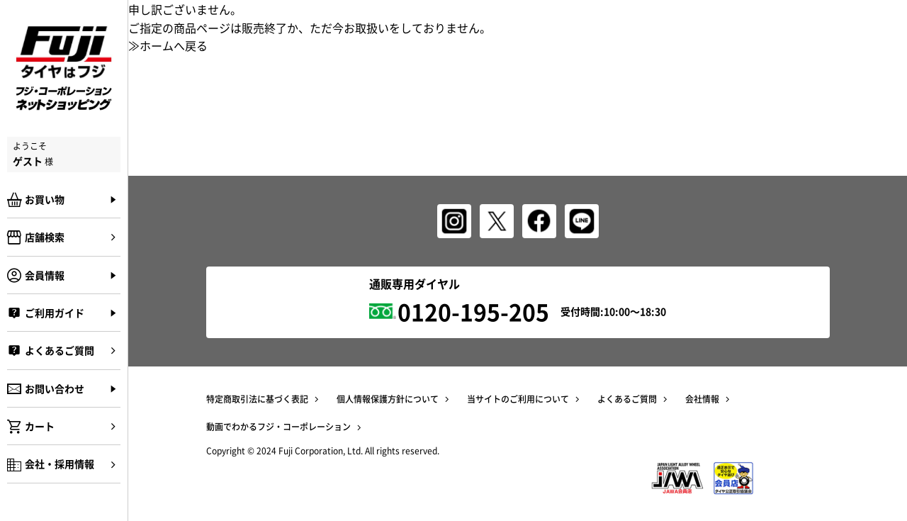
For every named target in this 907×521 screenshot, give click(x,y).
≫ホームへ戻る (168, 45)
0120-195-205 (473, 311)
